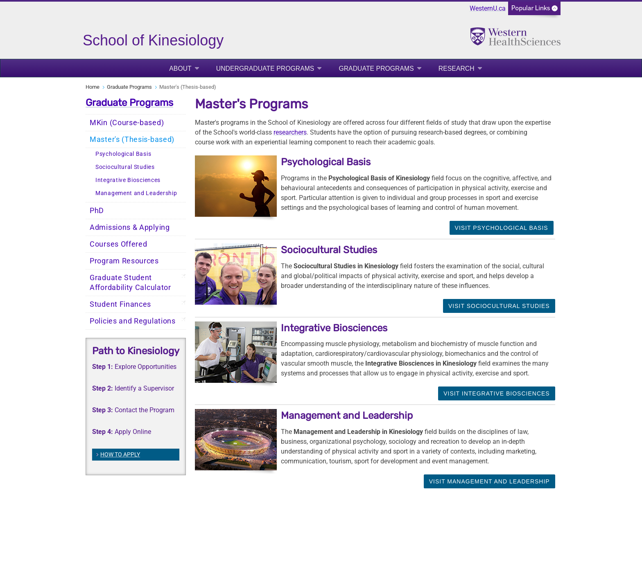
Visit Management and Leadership (489, 481)
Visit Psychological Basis (501, 228)
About (180, 68)
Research (457, 68)
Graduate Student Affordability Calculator (130, 283)
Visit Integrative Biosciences (496, 393)
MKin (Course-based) (127, 123)
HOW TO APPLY (120, 454)
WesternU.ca (488, 8)
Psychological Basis (123, 154)
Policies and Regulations (133, 321)
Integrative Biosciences (127, 180)
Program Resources (124, 261)
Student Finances (120, 304)
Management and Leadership (136, 193)
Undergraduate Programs (265, 68)
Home (92, 87)
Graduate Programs (376, 68)
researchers (290, 132)
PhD (97, 211)
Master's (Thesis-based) (132, 139)
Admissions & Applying (130, 227)
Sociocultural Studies (125, 167)
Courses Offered (118, 244)
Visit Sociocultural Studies (499, 306)
